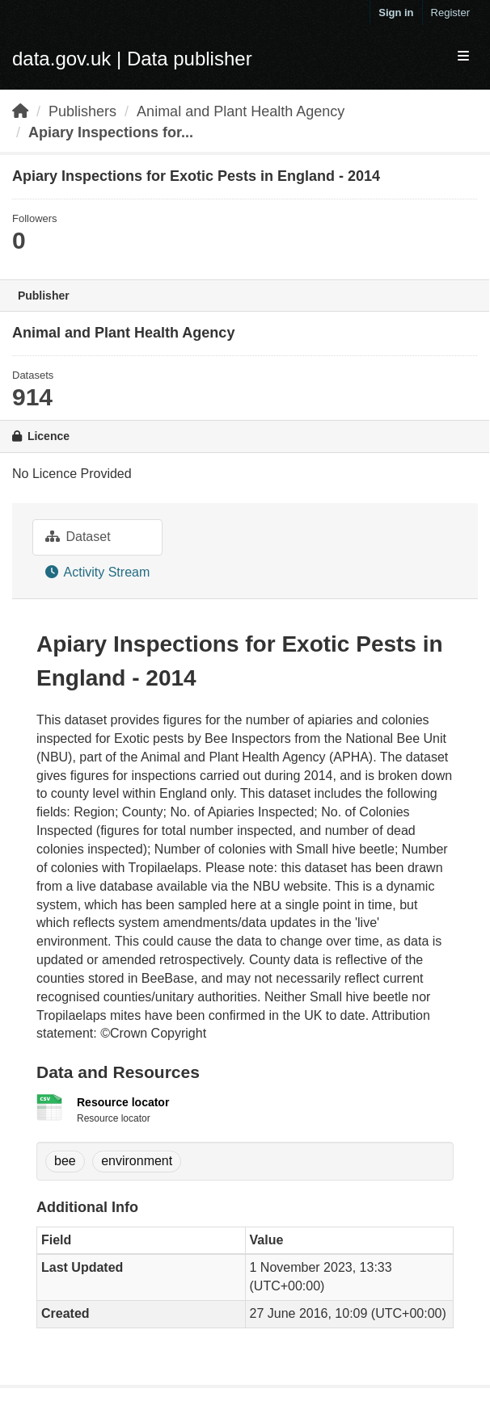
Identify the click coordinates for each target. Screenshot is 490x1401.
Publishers (82, 111)
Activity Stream (97, 572)
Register (450, 12)
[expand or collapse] (463, 57)
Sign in (395, 12)
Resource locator (123, 1102)
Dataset (78, 536)
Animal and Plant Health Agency (240, 111)
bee (65, 1161)
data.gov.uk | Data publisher (132, 58)
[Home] (20, 111)
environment (136, 1161)
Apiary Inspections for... (110, 132)
